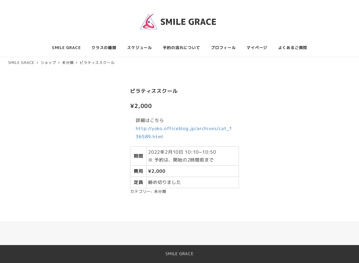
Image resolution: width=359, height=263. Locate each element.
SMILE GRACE (179, 254)
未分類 (160, 191)
